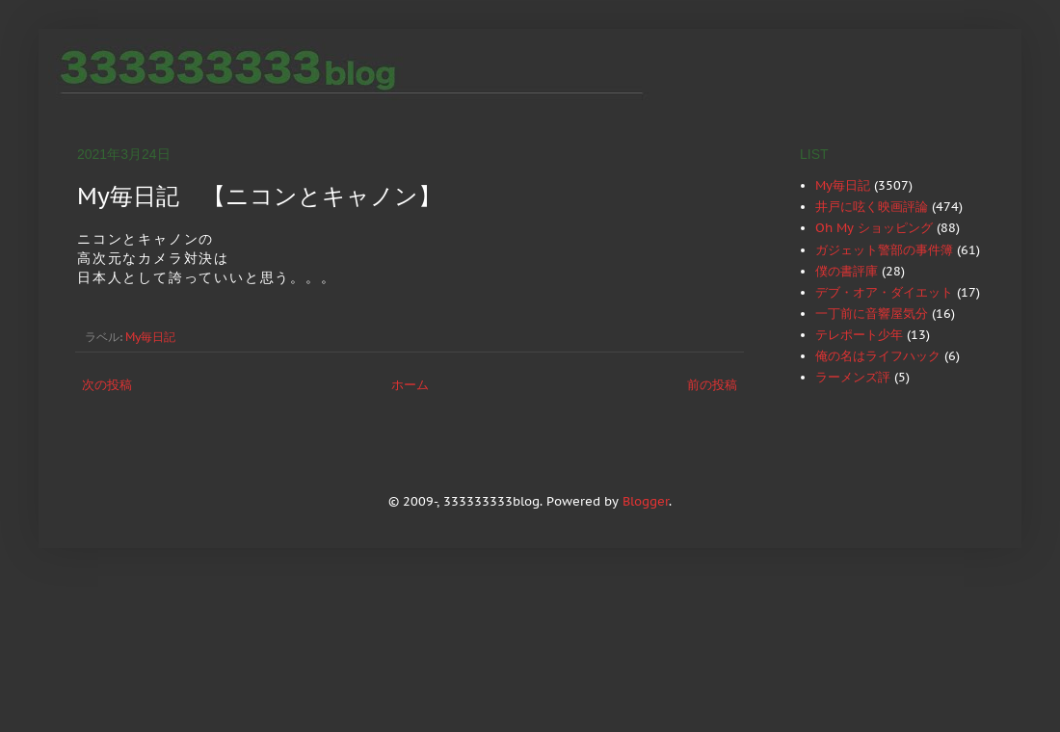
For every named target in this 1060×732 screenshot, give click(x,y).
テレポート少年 (859, 335)
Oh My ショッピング (874, 228)
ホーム (410, 385)
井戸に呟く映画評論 (871, 206)
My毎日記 (150, 336)
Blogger (646, 501)
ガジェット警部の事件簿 (884, 250)
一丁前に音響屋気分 (871, 313)
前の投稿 (712, 385)
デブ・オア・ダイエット (884, 292)
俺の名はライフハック (878, 356)
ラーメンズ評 (852, 377)
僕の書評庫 (846, 271)
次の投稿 (107, 385)
